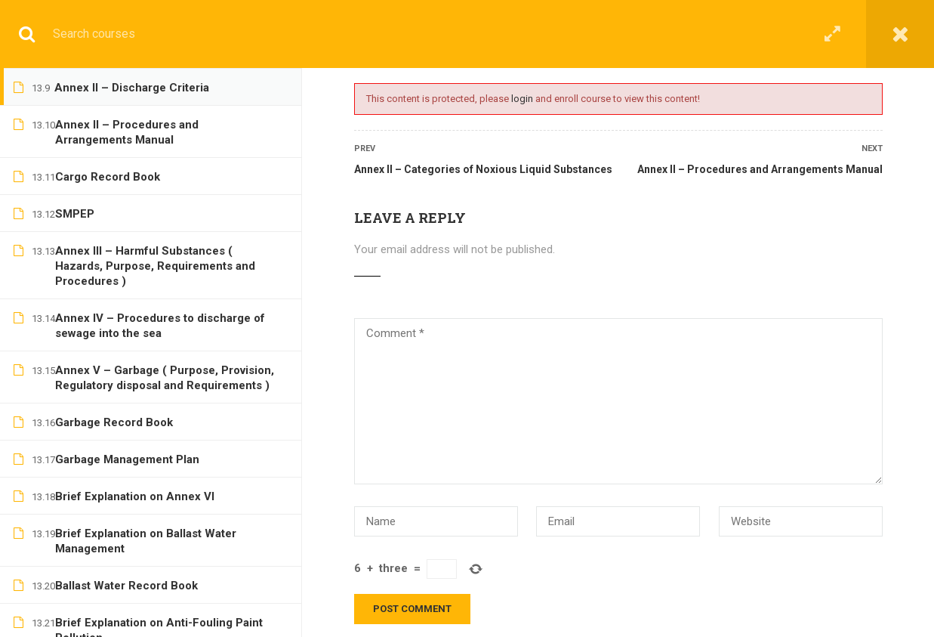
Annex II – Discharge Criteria (131, 87)
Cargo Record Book (107, 177)
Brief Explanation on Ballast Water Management (145, 541)
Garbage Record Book (114, 422)
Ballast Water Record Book (126, 585)
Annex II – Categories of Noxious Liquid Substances (483, 169)
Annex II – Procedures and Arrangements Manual (760, 169)
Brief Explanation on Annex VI (134, 496)
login (522, 98)
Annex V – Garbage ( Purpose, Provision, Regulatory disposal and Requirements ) (164, 377)
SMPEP (74, 214)
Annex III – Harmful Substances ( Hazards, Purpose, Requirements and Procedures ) (155, 266)
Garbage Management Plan (127, 459)
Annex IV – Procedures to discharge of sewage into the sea (160, 325)
